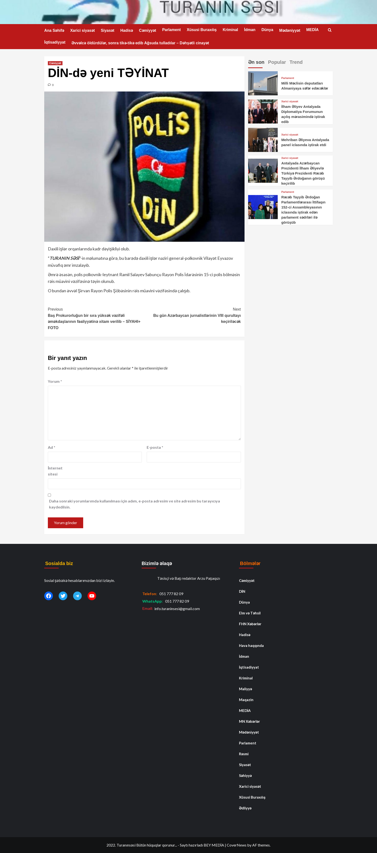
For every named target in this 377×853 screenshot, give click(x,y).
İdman (249, 30)
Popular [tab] (277, 62)
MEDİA (312, 30)
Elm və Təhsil (250, 613)
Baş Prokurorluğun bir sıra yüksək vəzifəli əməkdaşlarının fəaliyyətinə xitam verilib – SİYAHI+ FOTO (96, 318)
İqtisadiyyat (54, 42)
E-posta (155, 447)
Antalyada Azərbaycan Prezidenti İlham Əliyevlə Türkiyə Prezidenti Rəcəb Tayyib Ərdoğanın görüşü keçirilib (303, 173)
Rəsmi (244, 754)
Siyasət (107, 30)
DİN (242, 591)
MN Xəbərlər (249, 721)
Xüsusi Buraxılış (202, 30)
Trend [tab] (295, 62)
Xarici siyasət (82, 30)
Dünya (267, 30)
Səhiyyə (245, 775)
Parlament (171, 30)
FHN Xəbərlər (250, 624)
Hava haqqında (251, 645)
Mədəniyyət (289, 30)
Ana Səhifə (54, 30)
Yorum (55, 381)
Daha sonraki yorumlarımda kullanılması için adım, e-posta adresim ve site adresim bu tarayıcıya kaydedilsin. (134, 504)
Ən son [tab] (256, 62)
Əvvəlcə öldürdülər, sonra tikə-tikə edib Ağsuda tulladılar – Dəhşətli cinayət (140, 43)
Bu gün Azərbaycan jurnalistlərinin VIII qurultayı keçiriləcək (192, 315)
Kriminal (230, 30)
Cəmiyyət (147, 30)
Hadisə (126, 30)
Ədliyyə (245, 808)
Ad (51, 447)
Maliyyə (245, 689)
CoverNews (236, 845)
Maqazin (246, 699)
